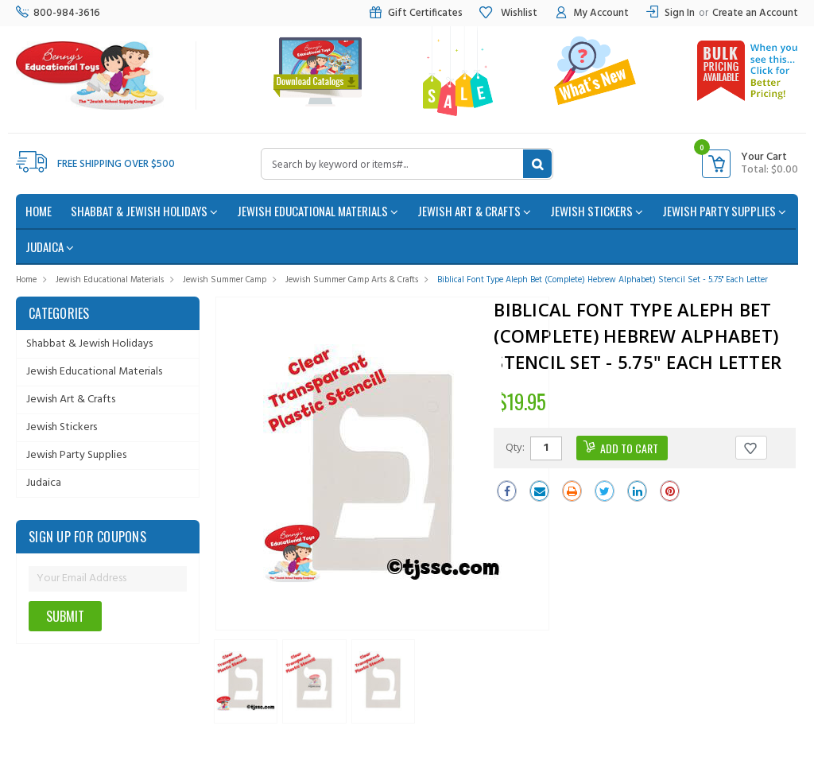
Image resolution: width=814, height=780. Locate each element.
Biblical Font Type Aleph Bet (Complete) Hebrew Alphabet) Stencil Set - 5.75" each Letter (602, 280)
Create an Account (755, 13)
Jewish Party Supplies (724, 210)
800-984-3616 (58, 13)
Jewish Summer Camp (224, 280)
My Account (591, 13)
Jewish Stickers (596, 210)
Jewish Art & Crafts (474, 210)
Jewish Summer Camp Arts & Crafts (351, 280)
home (38, 210)
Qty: (515, 447)
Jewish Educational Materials (317, 210)
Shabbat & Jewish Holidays (144, 210)
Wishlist (508, 13)
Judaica (49, 246)
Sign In (680, 13)
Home (26, 280)
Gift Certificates (415, 13)
